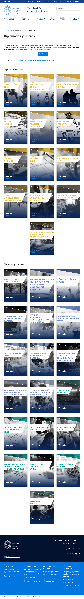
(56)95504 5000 (30, 577)
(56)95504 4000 (10, 576)
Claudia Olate (38, 49)
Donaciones (57, 1)
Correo (77, 1)
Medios (39, 1)
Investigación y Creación (40, 18)
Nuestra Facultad (13, 18)
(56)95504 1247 (69, 582)
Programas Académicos (27, 18)
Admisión (30, 1)
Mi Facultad (75, 19)
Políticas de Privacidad (12, 557)
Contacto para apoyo (51, 577)
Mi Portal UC (68, 1)
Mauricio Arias (48, 49)
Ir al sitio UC (7, 1)
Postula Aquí (42, 54)
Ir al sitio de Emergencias (33, 581)
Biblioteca (48, 1)
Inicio (5, 18)
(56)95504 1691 (69, 579)
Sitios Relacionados (53, 18)
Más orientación (50, 581)
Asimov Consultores (18, 596)
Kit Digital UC (36, 596)
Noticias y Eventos (65, 18)
